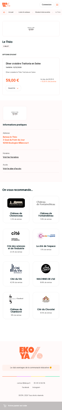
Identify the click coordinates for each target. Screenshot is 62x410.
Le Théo (58, 12)
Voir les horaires (11, 157)
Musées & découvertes (42, 12)
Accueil (11, 12)
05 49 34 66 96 (39, 383)
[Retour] (4, 12)
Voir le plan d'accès (12, 169)
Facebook (25, 387)
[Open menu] (57, 4)
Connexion (46, 5)
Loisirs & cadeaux (24, 12)
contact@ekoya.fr (23, 383)
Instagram (36, 387)
